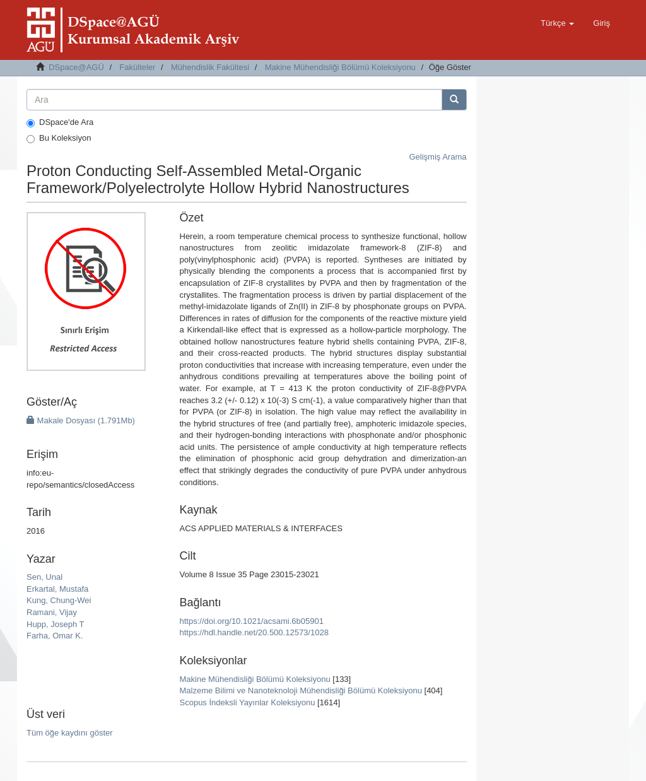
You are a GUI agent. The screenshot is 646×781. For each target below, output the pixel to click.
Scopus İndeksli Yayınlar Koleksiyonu (247, 702)
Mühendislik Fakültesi (210, 67)
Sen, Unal (44, 577)
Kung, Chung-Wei (58, 600)
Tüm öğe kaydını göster (69, 732)
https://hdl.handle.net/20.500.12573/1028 (254, 632)
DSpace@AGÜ (76, 67)
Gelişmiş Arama (437, 156)
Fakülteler (137, 67)
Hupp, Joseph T (55, 624)
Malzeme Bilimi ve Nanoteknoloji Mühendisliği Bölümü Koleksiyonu (301, 690)
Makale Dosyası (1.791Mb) (80, 420)
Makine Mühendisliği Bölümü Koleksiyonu (340, 67)
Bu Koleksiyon (58, 138)
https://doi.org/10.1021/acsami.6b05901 (252, 621)
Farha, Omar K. (54, 635)
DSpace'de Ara (59, 122)
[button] (557, 23)
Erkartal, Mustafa (57, 589)
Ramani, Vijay (51, 612)
